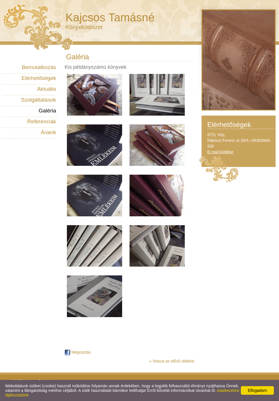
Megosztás (78, 352)
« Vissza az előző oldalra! (172, 361)
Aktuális (46, 89)
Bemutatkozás (39, 67)
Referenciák (41, 121)
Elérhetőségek (39, 78)
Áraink (48, 132)
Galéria (47, 111)
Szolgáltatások (38, 100)
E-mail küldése (220, 152)
